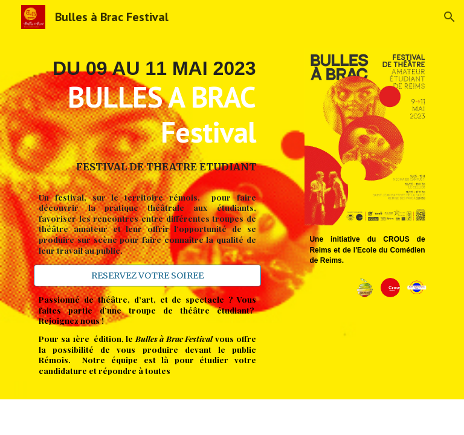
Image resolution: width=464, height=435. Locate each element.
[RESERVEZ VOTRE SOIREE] (147, 276)
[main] (147, 116)
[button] (449, 16)
